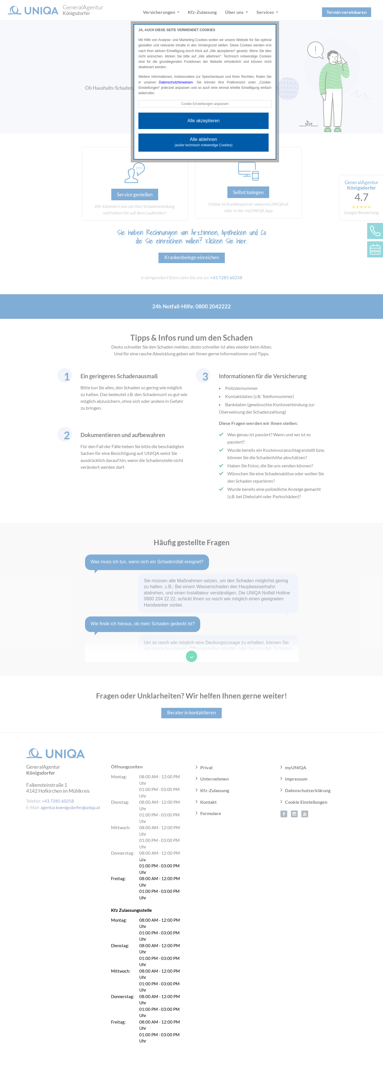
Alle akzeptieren (204, 120)
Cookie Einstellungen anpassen (205, 104)
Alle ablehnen (203, 142)
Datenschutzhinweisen (176, 82)
